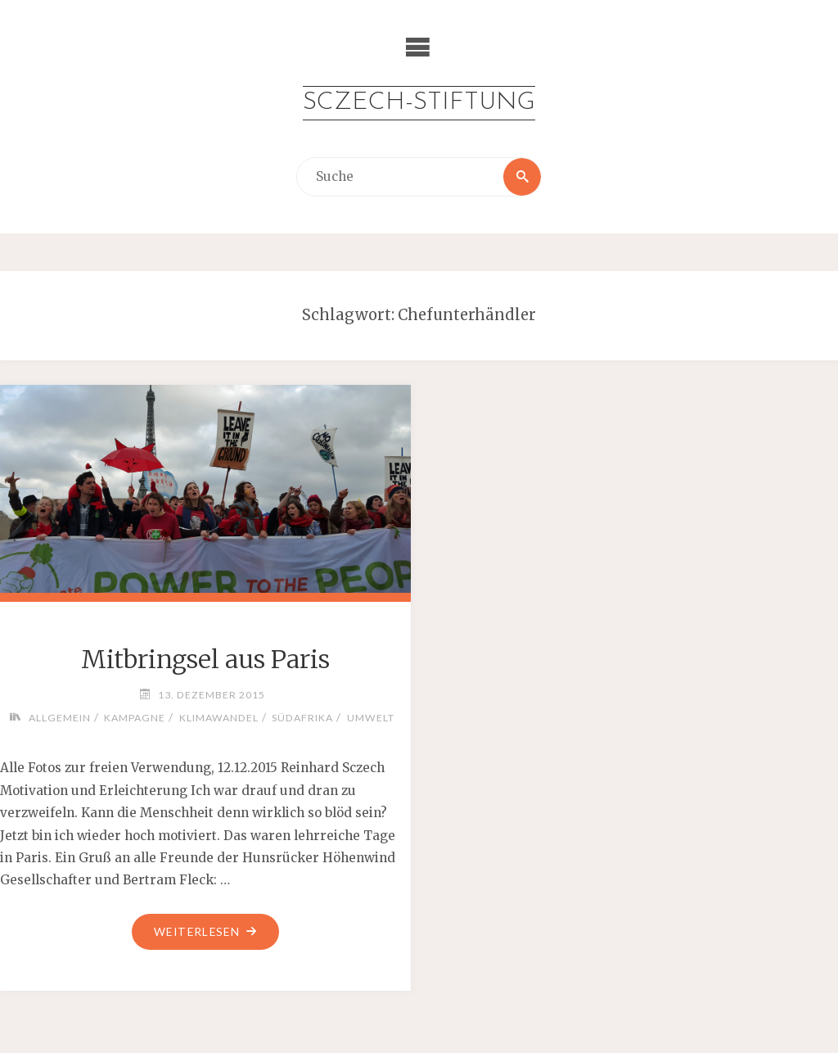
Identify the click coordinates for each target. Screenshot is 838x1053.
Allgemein (60, 718)
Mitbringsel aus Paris (205, 659)
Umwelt (370, 718)
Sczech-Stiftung (419, 102)
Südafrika (302, 718)
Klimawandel (219, 718)
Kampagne (134, 718)
